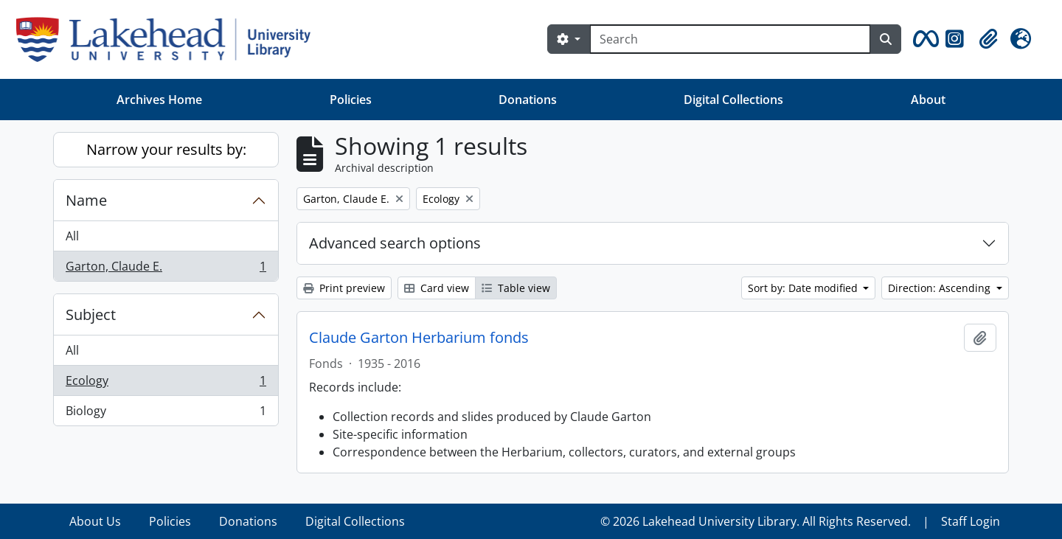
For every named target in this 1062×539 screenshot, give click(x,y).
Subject (91, 314)
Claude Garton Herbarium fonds (419, 338)
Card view (436, 288)
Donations (528, 99)
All (72, 236)
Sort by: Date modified (804, 288)
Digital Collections (733, 99)
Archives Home (159, 99)
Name (86, 200)
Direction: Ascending (940, 288)
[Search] (730, 39)
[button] (923, 39)
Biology (165, 413)
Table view (516, 288)
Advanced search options (395, 243)
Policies (351, 99)
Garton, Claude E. (165, 269)
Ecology (165, 384)
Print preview (344, 288)
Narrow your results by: (166, 149)
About (928, 99)
